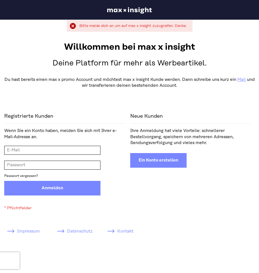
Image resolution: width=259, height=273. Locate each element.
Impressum (28, 231)
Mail (241, 79)
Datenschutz (80, 231)
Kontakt (125, 231)
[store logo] (129, 10)
